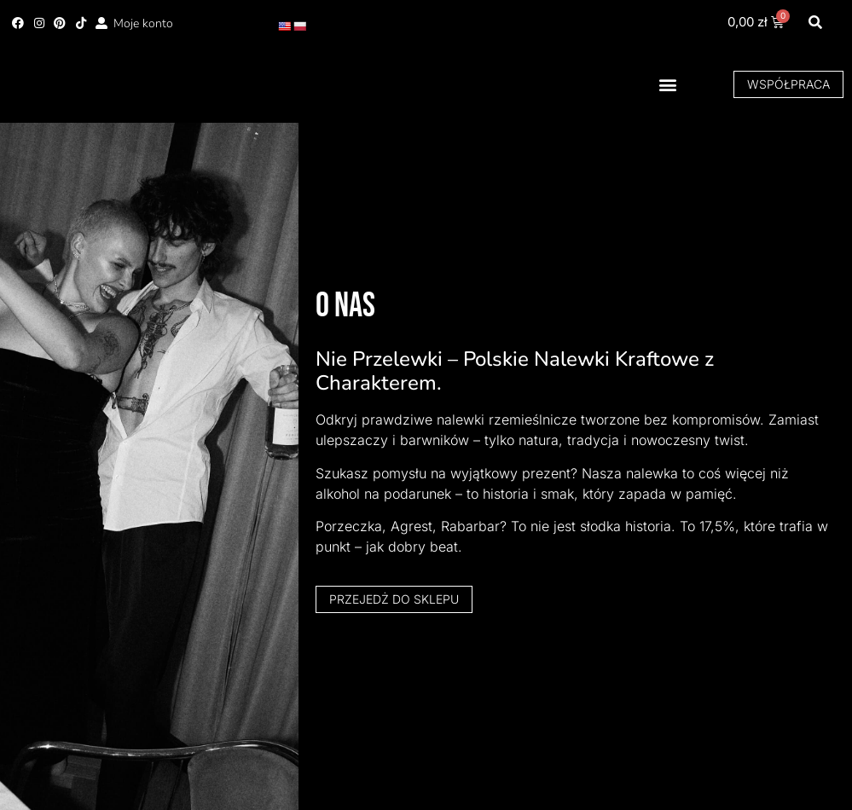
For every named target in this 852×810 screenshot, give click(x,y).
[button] (815, 23)
